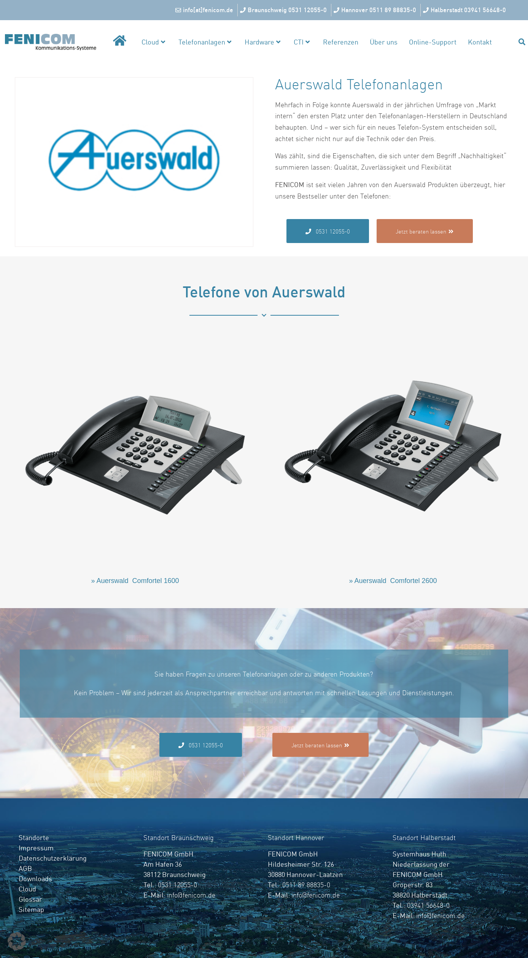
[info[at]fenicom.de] (205, 10)
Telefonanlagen (204, 42)
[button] (16, 941)
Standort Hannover (296, 837)
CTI (302, 42)
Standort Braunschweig (178, 837)
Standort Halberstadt (424, 837)
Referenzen (340, 42)
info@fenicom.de (191, 895)
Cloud (153, 42)
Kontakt (480, 42)
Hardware (262, 42)
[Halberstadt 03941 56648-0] (465, 10)
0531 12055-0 (177, 884)
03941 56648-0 (428, 905)
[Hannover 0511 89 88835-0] (376, 10)
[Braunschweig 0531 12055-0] (284, 10)
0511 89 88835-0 (306, 884)
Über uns (384, 42)
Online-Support (432, 42)
